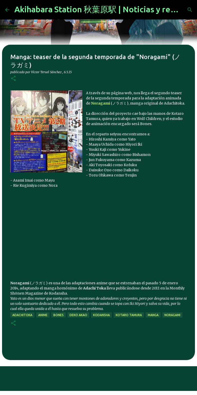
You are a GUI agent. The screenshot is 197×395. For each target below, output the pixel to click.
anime (42, 315)
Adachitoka (22, 315)
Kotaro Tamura (129, 315)
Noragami (100, 103)
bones (58, 315)
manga (153, 315)
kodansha (101, 315)
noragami (172, 315)
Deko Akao (78, 315)
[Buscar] (190, 10)
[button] (13, 78)
